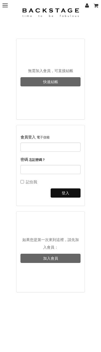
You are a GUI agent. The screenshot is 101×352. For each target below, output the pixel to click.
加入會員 (50, 258)
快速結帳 (50, 81)
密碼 (32, 159)
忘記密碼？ (37, 160)
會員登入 (35, 137)
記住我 (28, 182)
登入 (65, 193)
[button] (96, 5)
